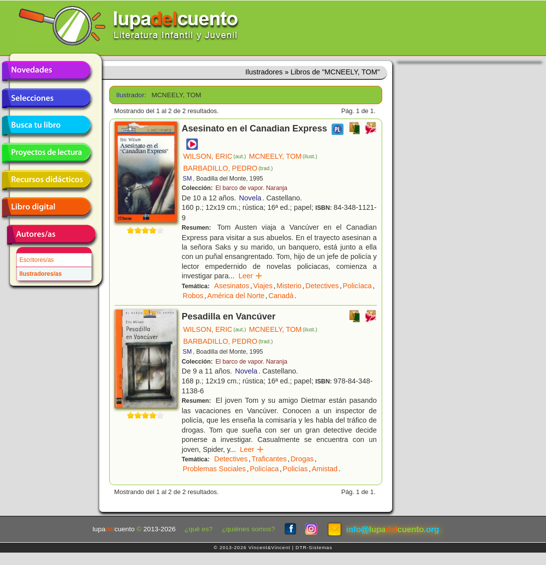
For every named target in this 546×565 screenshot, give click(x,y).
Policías (295, 469)
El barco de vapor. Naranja (251, 188)
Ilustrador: (130, 95)
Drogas (301, 459)
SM (187, 178)
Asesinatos (231, 286)
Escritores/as (36, 259)
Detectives (322, 286)
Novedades (46, 71)
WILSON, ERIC (214, 156)
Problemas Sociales (214, 469)
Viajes (263, 286)
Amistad (325, 469)
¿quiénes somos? (248, 529)
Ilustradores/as (40, 273)
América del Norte (236, 296)
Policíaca (357, 286)
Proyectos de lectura (46, 153)
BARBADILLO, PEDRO (228, 168)
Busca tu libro (46, 125)
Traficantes (269, 459)
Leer (250, 276)
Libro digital (46, 207)
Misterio (288, 286)
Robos (193, 296)
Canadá (281, 296)
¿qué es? (199, 529)
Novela (250, 198)
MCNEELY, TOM (283, 156)
